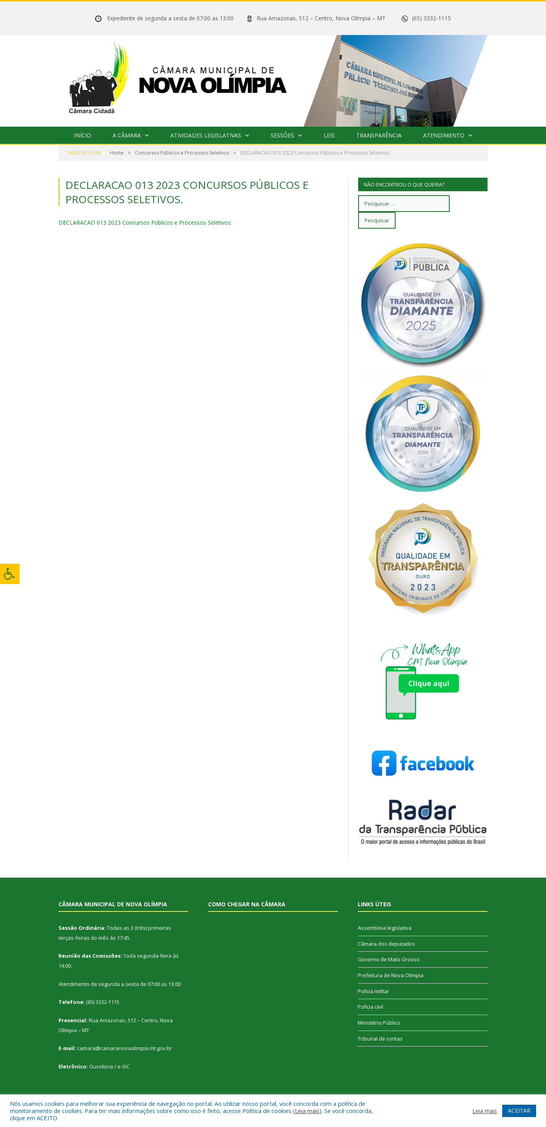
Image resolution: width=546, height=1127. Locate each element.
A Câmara (127, 135)
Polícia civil (370, 1006)
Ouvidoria (101, 1066)
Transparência (379, 135)
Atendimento (443, 135)
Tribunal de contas (380, 1038)
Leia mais (307, 1111)
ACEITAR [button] (519, 1110)
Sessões (282, 135)
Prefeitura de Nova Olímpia (390, 975)
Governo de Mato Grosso (388, 959)
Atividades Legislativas (205, 135)
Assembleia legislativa (384, 927)
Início (82, 135)
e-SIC (123, 1066)
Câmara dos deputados (386, 943)
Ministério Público (379, 1022)
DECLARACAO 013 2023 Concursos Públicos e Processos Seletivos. (145, 222)
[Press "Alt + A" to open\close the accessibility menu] (10, 574)
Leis (329, 135)
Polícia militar (373, 991)
